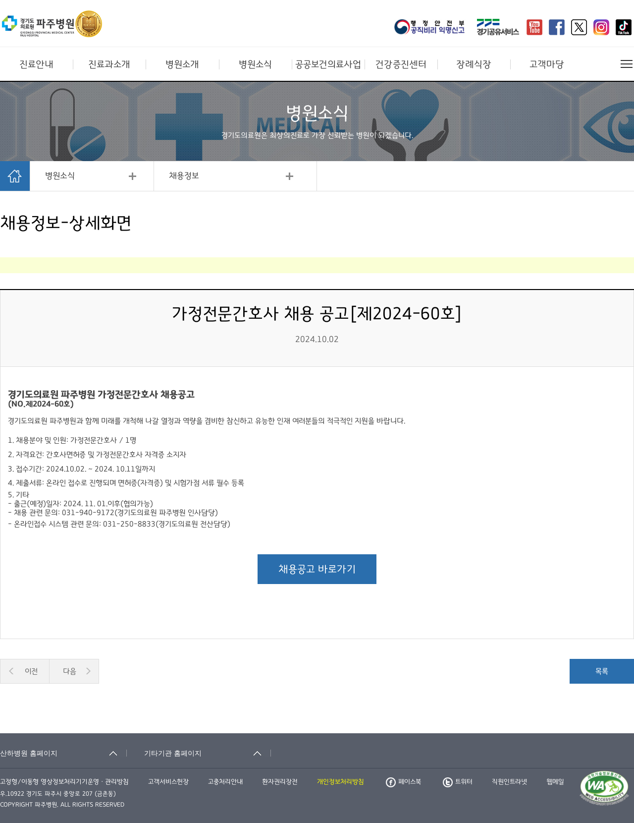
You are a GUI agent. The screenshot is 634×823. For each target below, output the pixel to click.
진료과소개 (109, 64)
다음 (69, 671)
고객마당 (546, 64)
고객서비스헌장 (168, 781)
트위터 (458, 781)
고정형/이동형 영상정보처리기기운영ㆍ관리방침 (64, 781)
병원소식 (255, 64)
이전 (31, 671)
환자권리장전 (280, 781)
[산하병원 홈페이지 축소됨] (63, 753)
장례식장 (473, 64)
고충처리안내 (225, 781)
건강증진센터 (400, 64)
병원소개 (182, 64)
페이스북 (403, 781)
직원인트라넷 (509, 781)
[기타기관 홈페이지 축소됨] (207, 753)
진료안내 (36, 64)
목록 (601, 671)
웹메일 (555, 781)
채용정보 (184, 176)
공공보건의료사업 (328, 64)
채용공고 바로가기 (317, 569)
